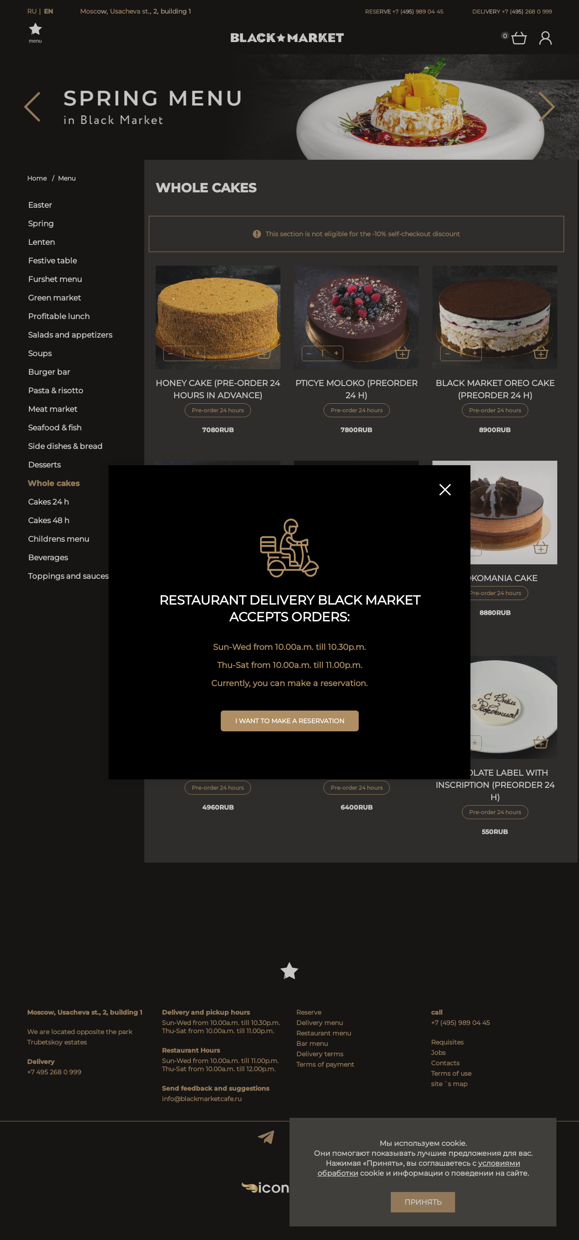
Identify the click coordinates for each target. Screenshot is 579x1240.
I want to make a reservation (289, 721)
